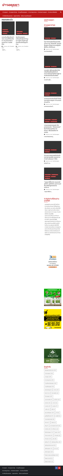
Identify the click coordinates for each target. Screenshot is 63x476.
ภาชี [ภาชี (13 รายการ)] (57, 412)
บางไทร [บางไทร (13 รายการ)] (47, 409)
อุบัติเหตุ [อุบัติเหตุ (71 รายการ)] (47, 442)
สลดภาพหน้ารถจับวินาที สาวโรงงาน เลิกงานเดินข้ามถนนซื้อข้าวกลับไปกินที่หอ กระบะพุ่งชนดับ (53, 223)
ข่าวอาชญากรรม (32, 12)
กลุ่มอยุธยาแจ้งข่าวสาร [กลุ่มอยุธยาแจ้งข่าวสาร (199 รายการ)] (50, 370)
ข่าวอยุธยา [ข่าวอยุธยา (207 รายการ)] (48, 376)
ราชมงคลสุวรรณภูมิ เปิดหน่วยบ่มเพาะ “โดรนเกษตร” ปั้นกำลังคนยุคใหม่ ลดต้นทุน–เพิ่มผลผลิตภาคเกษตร (52, 128)
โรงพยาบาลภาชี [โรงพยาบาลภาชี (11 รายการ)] (49, 458)
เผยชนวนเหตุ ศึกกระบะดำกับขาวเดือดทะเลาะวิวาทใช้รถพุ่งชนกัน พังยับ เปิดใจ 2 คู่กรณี (52, 217)
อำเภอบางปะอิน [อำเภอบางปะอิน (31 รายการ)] (49, 435)
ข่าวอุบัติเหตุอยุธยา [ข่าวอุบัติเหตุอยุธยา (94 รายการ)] (49, 386)
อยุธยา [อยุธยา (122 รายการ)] (57, 432)
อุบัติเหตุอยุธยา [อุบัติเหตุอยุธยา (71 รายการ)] (48, 448)
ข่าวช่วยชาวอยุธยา (42, 12)
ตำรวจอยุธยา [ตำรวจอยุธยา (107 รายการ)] (48, 396)
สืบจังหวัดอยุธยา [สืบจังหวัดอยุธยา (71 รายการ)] (49, 432)
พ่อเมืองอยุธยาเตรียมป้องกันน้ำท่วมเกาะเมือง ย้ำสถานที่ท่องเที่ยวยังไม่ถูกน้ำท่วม (22, 40)
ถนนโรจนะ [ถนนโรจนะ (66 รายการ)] (57, 399)
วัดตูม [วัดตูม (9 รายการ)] (46, 425)
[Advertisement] (52, 244)
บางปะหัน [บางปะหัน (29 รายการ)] (47, 406)
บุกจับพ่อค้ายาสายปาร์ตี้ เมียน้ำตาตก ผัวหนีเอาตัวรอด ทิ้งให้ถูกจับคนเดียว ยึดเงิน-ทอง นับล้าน (52, 206)
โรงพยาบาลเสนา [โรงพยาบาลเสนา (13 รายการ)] (49, 461)
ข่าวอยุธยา (5, 12)
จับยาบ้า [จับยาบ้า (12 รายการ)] (47, 393)
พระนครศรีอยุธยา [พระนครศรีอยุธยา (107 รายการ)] (49, 412)
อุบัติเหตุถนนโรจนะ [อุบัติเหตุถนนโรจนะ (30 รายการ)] (56, 442)
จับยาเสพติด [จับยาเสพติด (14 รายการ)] (55, 393)
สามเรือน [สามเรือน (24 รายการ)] (47, 429)
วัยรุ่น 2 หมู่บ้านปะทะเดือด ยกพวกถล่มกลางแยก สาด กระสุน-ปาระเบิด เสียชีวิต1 (53, 212)
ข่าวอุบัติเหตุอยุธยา (22, 12)
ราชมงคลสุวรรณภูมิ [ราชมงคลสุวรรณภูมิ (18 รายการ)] (49, 419)
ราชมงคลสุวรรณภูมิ (54, 121)
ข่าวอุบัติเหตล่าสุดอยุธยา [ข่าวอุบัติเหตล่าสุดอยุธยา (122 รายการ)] (50, 383)
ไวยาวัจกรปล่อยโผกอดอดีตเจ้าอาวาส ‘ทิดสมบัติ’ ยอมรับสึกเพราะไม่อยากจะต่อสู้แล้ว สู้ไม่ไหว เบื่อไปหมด (52, 44)
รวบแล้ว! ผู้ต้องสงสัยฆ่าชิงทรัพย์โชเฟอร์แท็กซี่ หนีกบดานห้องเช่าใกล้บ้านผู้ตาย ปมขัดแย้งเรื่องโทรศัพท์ (52, 72)
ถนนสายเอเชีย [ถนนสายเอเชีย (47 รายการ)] (48, 399)
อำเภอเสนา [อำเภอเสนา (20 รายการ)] (48, 438)
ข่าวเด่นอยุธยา (5, 33)
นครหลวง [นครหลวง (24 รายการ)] (47, 402)
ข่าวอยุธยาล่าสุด (13, 12)
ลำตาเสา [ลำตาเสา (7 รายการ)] (47, 422)
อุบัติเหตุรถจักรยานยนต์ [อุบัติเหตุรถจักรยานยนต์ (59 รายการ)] (50, 445)
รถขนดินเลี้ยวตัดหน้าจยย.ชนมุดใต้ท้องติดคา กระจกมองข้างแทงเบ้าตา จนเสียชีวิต (8, 40)
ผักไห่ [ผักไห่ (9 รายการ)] (53, 409)
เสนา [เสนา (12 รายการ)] (56, 448)
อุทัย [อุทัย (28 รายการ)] (54, 438)
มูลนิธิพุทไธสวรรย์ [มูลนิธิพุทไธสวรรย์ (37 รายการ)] (49, 416)
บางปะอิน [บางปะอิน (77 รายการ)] (55, 406)
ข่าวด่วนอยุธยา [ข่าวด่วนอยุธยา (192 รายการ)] (49, 373)
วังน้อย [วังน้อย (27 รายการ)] (53, 422)
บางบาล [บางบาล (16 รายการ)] (54, 402)
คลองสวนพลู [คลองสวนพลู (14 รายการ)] (48, 389)
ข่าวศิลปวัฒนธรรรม (8, 16)
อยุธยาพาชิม (17, 16)
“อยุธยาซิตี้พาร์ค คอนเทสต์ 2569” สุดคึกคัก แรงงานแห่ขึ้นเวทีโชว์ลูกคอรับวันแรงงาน (52, 184)
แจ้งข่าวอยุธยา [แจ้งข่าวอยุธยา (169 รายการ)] (49, 451)
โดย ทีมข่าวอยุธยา (56, 49)
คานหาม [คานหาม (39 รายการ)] (56, 389)
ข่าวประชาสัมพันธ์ (52, 12)
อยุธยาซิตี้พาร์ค (47, 178)
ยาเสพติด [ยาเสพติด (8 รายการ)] (57, 416)
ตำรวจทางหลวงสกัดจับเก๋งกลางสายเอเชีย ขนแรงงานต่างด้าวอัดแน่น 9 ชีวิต (52, 157)
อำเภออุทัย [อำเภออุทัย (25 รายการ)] (57, 435)
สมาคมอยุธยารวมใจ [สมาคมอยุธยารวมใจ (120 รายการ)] (55, 425)
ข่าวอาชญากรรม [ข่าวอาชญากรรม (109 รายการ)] (49, 380)
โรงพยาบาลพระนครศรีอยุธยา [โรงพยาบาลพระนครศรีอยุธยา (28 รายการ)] (51, 455)
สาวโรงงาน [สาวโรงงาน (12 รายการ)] (55, 429)
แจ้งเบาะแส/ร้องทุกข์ (26, 16)
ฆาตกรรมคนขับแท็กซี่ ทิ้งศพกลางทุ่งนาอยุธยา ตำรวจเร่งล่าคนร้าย (52, 100)
